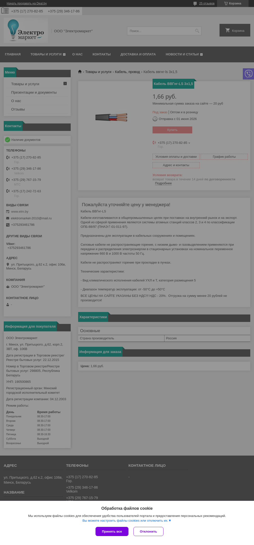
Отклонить (148, 531)
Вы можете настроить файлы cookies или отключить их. (125, 520)
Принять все (112, 531)
